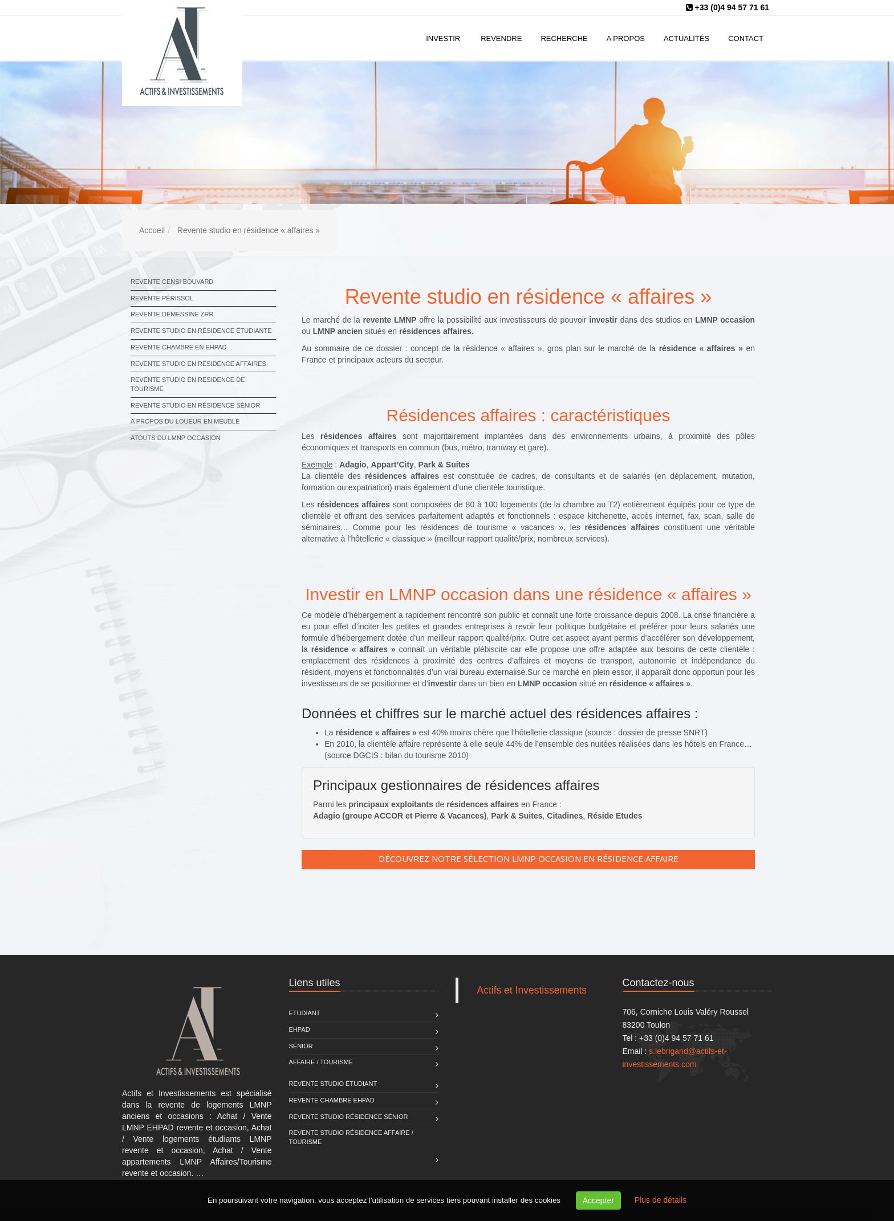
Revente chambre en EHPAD (179, 347)
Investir (443, 38)
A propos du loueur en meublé (185, 421)
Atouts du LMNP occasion (176, 437)
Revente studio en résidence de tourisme (188, 384)
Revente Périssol (162, 298)
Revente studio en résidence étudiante (201, 330)
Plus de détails (660, 1199)
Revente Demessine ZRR (172, 314)
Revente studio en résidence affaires (198, 363)
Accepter (598, 1200)
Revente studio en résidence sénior (195, 405)
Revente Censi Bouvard (172, 281)
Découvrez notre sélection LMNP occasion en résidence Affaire (528, 858)
